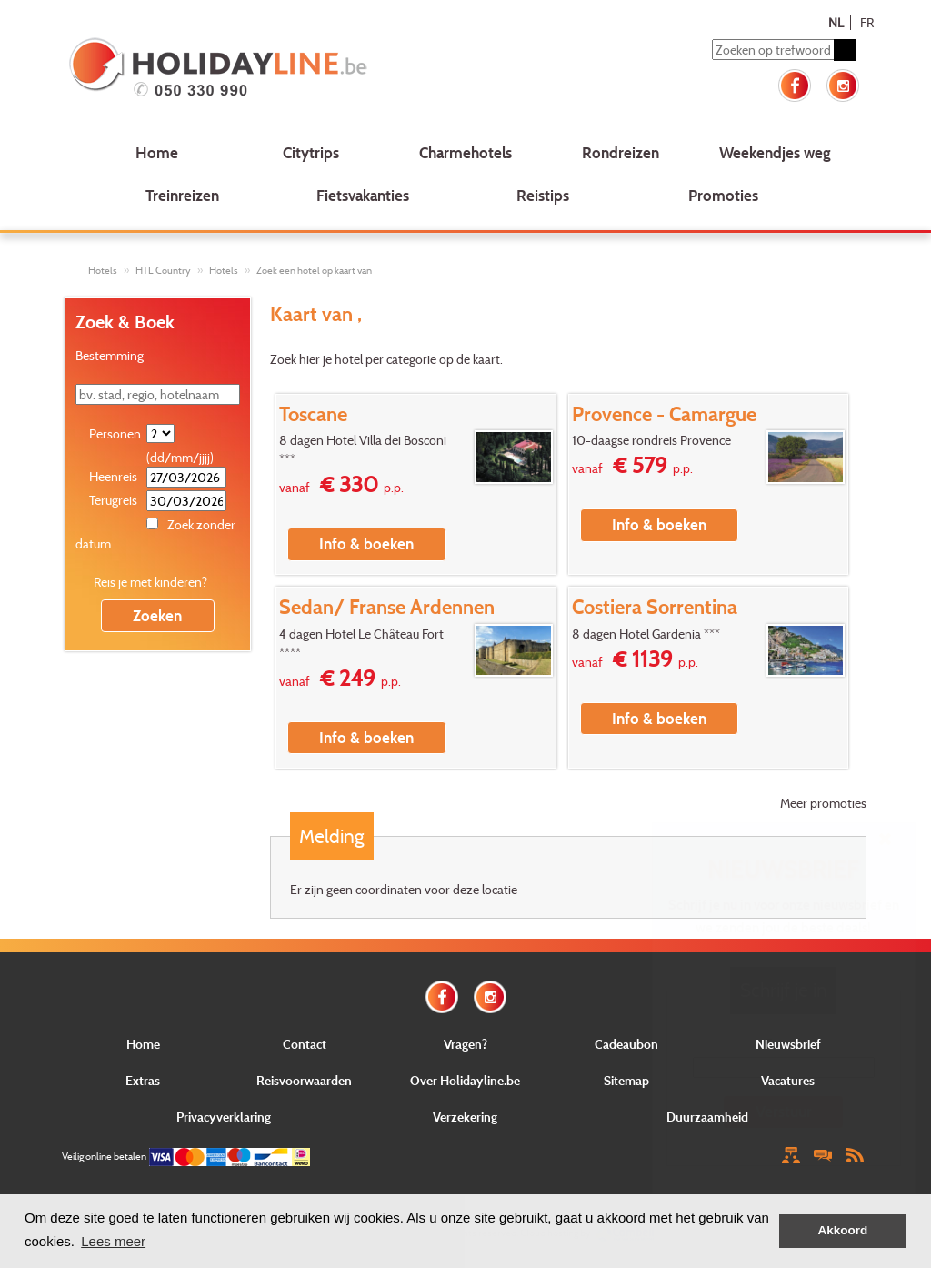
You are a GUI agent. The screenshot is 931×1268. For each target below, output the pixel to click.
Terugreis (113, 500)
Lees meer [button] (113, 1241)
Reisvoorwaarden (304, 1080)
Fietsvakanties (362, 195)
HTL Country (163, 270)
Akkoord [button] (843, 1230)
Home (156, 152)
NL (836, 22)
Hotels (102, 270)
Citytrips (311, 152)
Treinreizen (182, 195)
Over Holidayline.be (465, 1080)
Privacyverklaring (223, 1116)
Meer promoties (823, 802)
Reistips (542, 195)
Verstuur (784, 1111)
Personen (115, 433)
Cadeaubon (626, 1044)
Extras (142, 1080)
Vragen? (465, 1044)
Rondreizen (620, 152)
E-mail (783, 1043)
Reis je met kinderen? (150, 581)
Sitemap (626, 1080)
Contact (304, 1044)
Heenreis (113, 476)
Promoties (723, 195)
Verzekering (465, 1116)
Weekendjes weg (775, 152)
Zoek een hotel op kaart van (314, 270)
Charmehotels (465, 152)
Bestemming (109, 355)
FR (867, 22)
